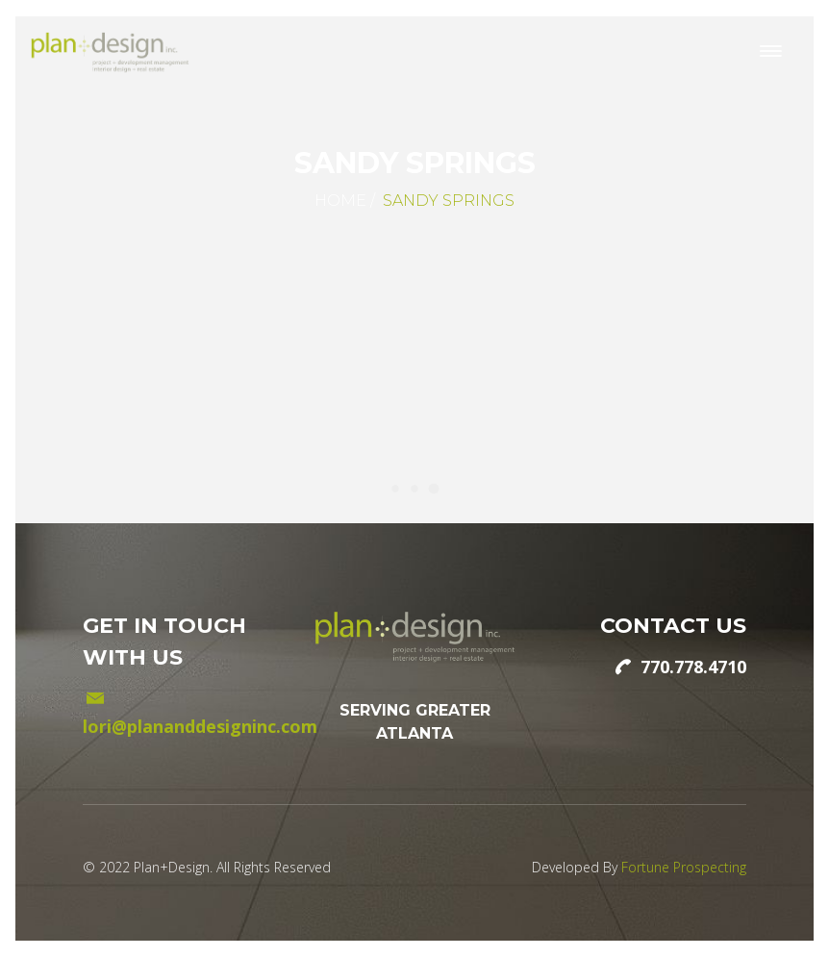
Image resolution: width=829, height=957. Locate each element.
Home (340, 200)
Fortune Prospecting (683, 867)
